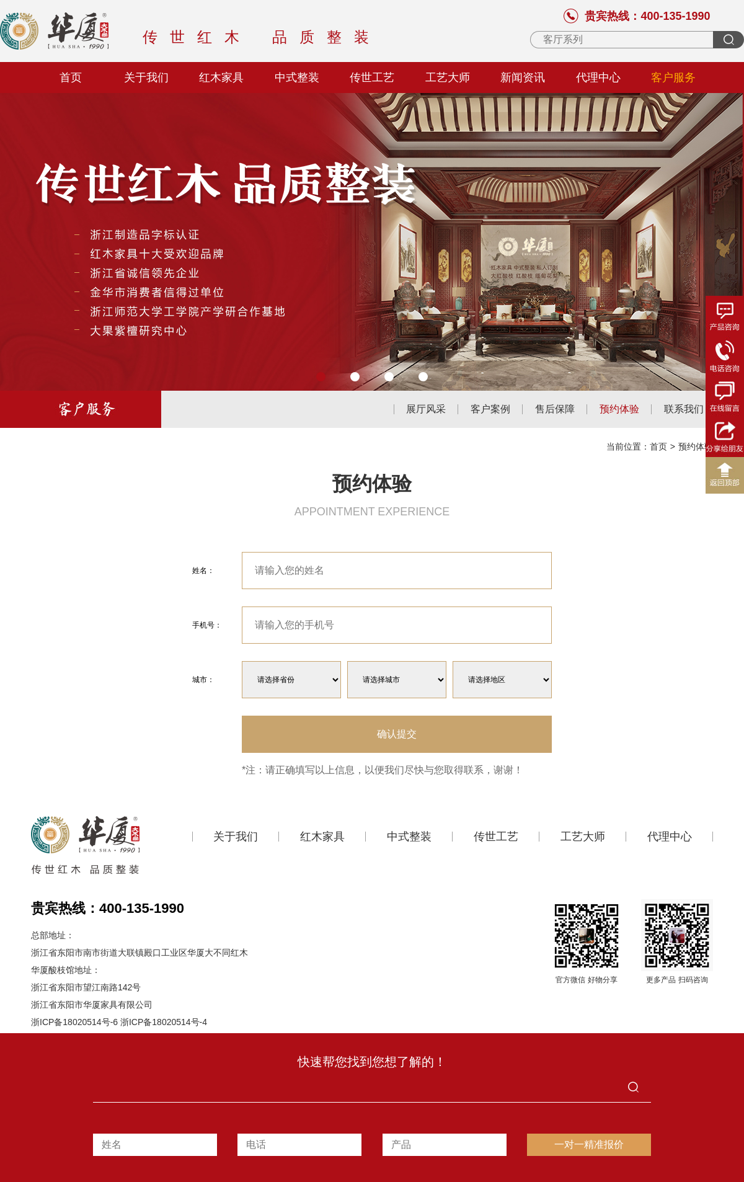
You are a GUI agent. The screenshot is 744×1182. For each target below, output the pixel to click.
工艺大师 (447, 77)
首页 (71, 77)
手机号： (207, 625)
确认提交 (397, 734)
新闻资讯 (522, 77)
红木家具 (221, 77)
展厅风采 (426, 409)
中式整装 (297, 77)
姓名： (203, 570)
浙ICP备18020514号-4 (163, 1022)
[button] (321, 376)
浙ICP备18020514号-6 (74, 1022)
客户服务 (673, 77)
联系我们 (684, 409)
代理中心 (598, 77)
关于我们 (146, 77)
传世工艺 (372, 77)
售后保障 (555, 409)
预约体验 (619, 409)
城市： (203, 679)
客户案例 (490, 409)
